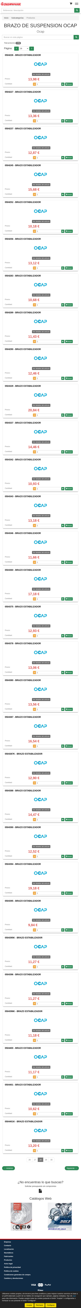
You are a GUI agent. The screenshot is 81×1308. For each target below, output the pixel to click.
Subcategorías (17, 18)
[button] (16, 49)
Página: (8, 48)
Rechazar (39, 1305)
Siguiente (72, 1168)
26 (29, 1160)
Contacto (7, 1245)
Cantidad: (8, 84)
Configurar (51, 1305)
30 (51, 1160)
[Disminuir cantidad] (34, 84)
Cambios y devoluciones (13, 1278)
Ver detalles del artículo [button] (41, 74)
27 (35, 1160)
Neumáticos (8, 1253)
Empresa (7, 1242)
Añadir (69, 84)
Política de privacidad (12, 1267)
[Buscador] (37, 10)
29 (46, 1160)
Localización (9, 1249)
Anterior (8, 1168)
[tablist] (40, 1216)
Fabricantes (8, 1256)
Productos (8, 1260)
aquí (74, 1296)
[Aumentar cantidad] (62, 84)
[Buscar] (77, 10)
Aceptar (29, 1305)
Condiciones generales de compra (17, 1275)
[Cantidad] (48, 84)
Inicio (6, 18)
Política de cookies (11, 1271)
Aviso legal (8, 1264)
